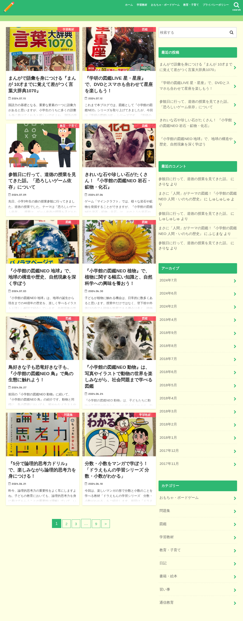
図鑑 (163, 508)
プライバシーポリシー (216, 4)
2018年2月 (167, 412)
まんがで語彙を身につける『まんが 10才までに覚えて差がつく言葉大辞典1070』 (195, 66)
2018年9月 (167, 324)
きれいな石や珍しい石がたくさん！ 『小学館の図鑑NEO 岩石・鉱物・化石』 (195, 120)
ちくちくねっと (182, 614)
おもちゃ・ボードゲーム (165, 4)
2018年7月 (167, 349)
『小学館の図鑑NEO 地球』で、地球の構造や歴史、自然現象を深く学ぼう (195, 137)
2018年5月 (167, 375)
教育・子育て (191, 4)
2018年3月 (167, 400)
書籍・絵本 (168, 558)
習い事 (164, 571)
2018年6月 (167, 362)
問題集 (164, 496)
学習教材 (142, 4)
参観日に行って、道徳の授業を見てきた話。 (194, 175)
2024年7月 (167, 274)
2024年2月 (167, 299)
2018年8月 (167, 337)
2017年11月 (168, 450)
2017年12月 (168, 437)
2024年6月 (167, 287)
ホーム (129, 4)
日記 (163, 546)
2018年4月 (167, 387)
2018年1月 (167, 425)
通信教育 (166, 584)
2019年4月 (167, 312)
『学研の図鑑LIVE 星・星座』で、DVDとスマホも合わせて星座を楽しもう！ (196, 84)
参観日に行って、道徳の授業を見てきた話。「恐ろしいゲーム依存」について (195, 102)
